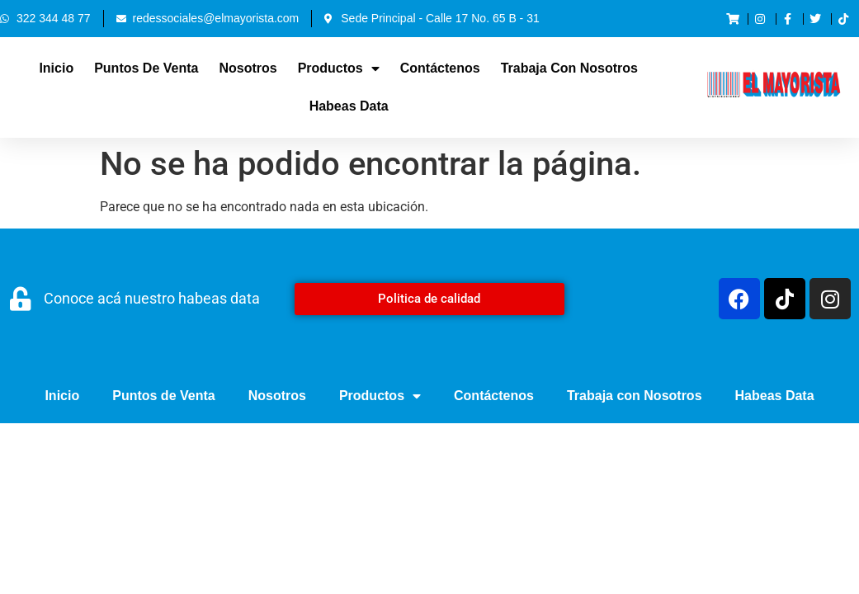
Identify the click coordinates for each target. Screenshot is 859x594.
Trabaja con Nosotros (569, 68)
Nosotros (247, 68)
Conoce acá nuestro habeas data (152, 298)
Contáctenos (440, 68)
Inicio (56, 68)
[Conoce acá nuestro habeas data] (20, 299)
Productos (339, 68)
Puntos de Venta (146, 68)
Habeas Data (349, 106)
